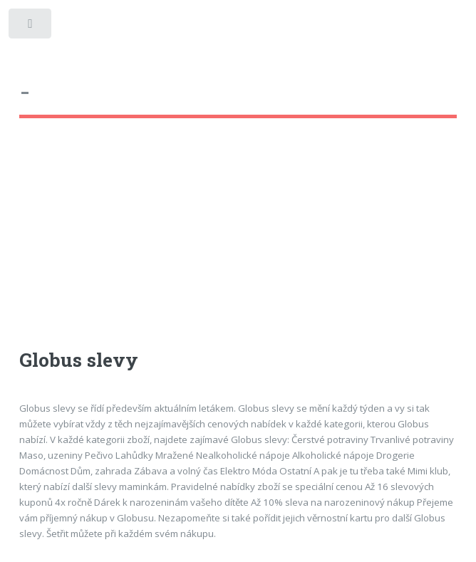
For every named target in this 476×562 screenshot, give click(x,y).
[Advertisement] (238, 246)
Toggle (31, 26)
